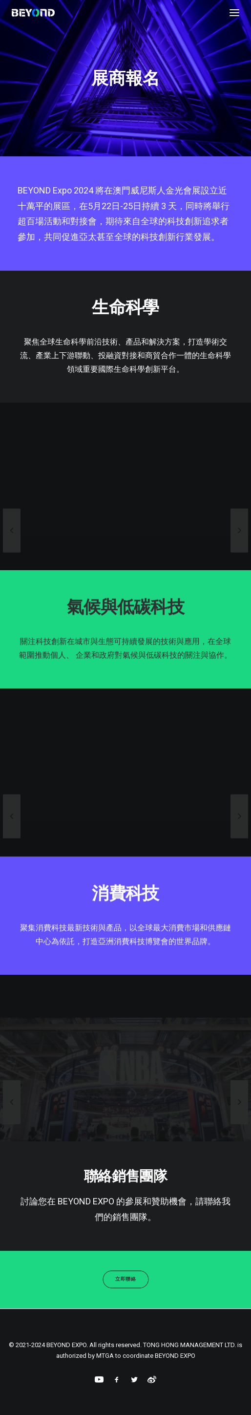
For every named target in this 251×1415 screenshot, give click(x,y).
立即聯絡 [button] (125, 1279)
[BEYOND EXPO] (33, 13)
